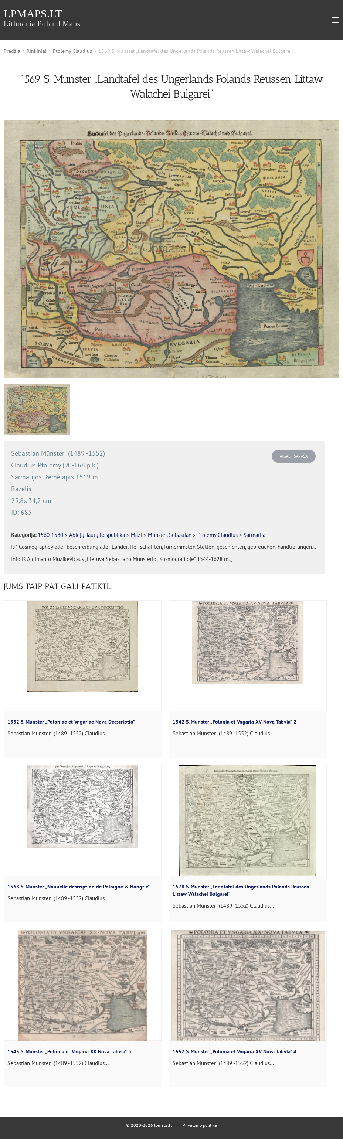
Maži (136, 534)
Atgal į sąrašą (294, 456)
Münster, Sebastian (169, 534)
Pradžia (12, 51)
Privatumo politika (200, 1125)
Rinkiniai (37, 51)
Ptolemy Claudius (72, 51)
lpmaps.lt (42, 17)
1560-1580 (50, 534)
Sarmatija (254, 534)
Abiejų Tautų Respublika (97, 534)
